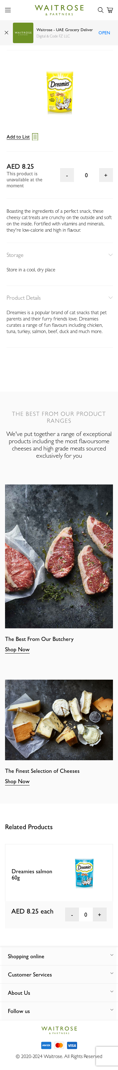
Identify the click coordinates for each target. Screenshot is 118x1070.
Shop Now (17, 649)
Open (104, 32)
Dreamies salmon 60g (32, 874)
